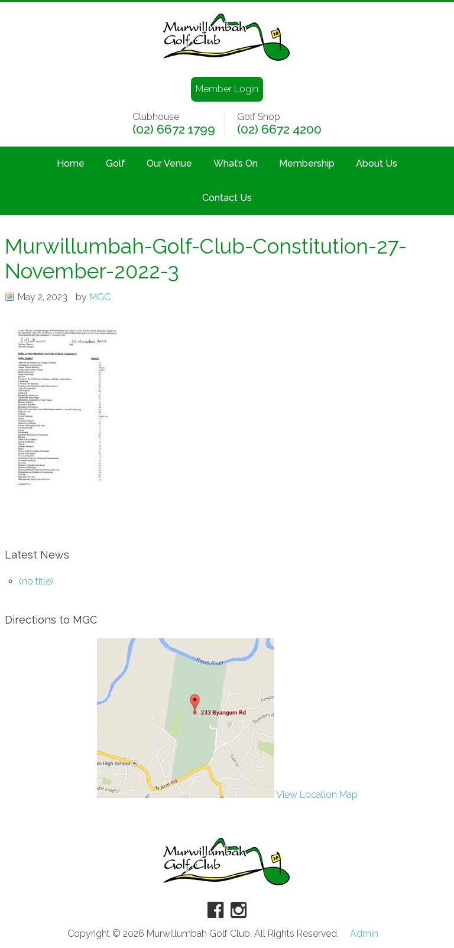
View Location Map (227, 794)
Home (71, 163)
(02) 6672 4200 (279, 129)
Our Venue (169, 163)
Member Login (227, 89)
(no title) (36, 581)
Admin (364, 934)
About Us (376, 163)
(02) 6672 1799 (173, 129)
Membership (307, 163)
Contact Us (227, 197)
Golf (115, 163)
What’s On (235, 163)
